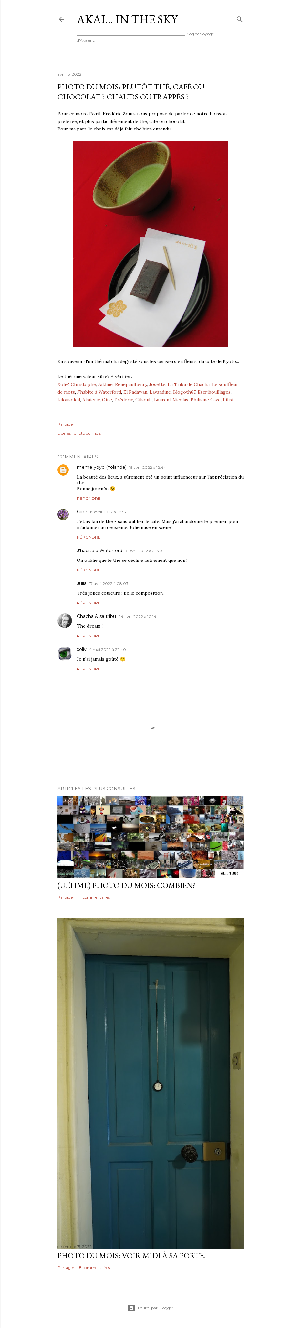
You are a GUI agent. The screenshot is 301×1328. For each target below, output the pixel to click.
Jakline (105, 384)
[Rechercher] (240, 18)
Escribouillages (214, 392)
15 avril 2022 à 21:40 (143, 550)
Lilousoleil (68, 400)
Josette (157, 384)
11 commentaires (94, 897)
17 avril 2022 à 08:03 (108, 583)
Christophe (83, 384)
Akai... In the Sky (127, 19)
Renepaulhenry (131, 384)
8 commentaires (94, 1267)
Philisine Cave (206, 400)
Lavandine (160, 392)
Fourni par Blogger (150, 1308)
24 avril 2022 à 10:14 (137, 616)
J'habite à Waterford (99, 392)
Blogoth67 (184, 392)
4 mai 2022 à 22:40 (107, 649)
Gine (107, 400)
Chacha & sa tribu (96, 616)
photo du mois (87, 433)
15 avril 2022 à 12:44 (147, 467)
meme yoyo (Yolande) (102, 467)
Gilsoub (143, 400)
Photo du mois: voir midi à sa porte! (131, 1256)
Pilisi (228, 400)
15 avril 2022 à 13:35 (108, 512)
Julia (82, 583)
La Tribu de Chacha (189, 384)
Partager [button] (65, 424)
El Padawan (135, 392)
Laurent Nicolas (171, 400)
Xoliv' (62, 384)
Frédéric (123, 400)
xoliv (82, 649)
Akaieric (91, 400)
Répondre (88, 498)
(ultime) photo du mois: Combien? (126, 885)
